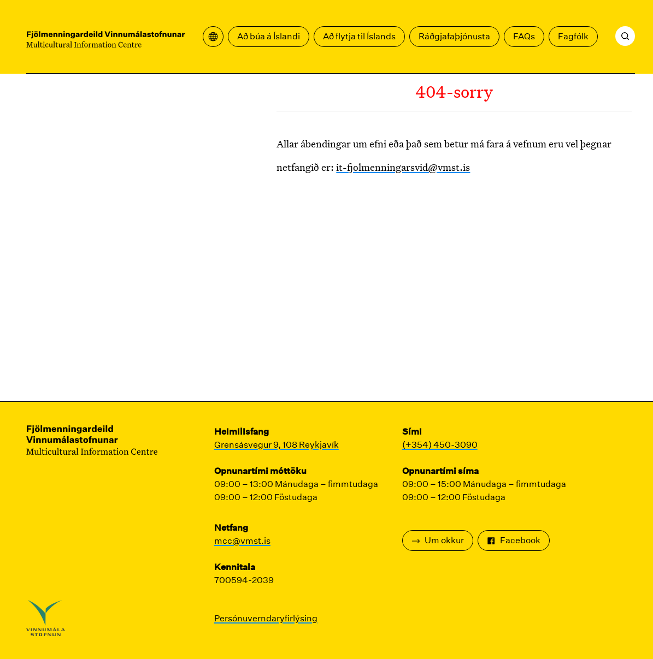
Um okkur (437, 540)
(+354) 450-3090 (440, 445)
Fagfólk (573, 36)
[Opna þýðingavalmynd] (213, 36)
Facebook (513, 540)
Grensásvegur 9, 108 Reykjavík (276, 445)
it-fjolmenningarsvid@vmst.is (403, 167)
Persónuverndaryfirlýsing (265, 618)
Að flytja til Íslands (359, 36)
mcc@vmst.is (242, 541)
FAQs (524, 36)
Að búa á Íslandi (268, 36)
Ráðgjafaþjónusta (454, 36)
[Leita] (625, 36)
